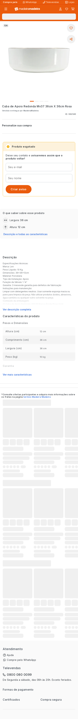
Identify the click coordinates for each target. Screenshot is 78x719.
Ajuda (10, 655)
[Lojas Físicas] (70, 2)
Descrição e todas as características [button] (25, 234)
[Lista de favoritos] (67, 9)
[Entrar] (60, 9)
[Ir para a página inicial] (27, 9)
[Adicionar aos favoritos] (71, 28)
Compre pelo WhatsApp (21, 659)
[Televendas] (51, 2)
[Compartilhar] (71, 39)
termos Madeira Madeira (37, 397)
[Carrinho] (73, 9)
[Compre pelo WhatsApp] (30, 2)
